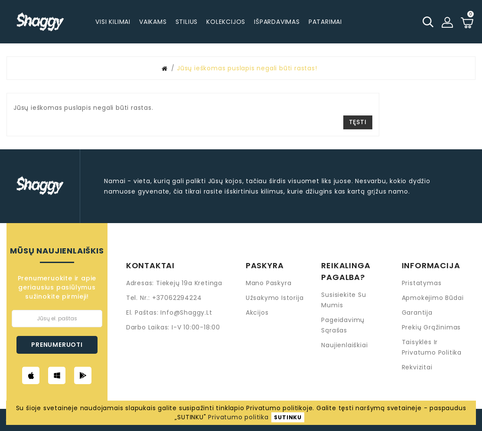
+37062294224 (177, 297)
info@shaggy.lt (186, 312)
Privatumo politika (238, 417)
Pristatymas (422, 283)
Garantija (417, 312)
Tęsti (358, 122)
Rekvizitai (417, 367)
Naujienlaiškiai (344, 345)
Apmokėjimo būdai (433, 297)
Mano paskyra (269, 283)
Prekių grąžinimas (431, 327)
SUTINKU (288, 417)
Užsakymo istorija (275, 297)
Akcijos (257, 312)
